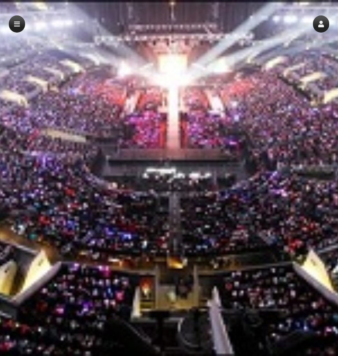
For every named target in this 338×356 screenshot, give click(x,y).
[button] (321, 24)
